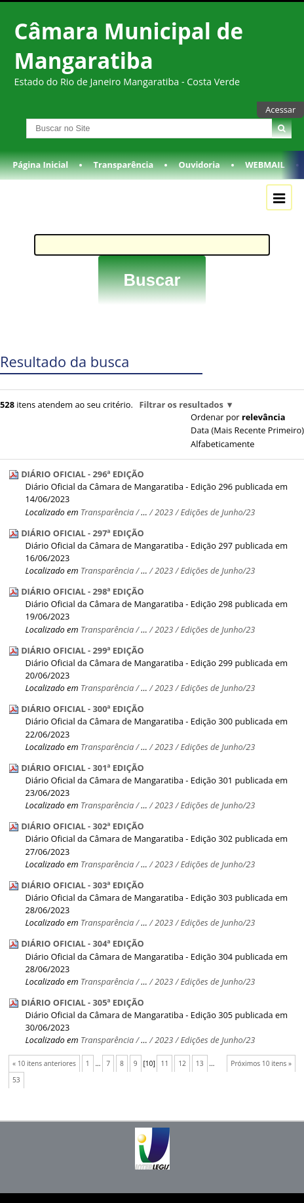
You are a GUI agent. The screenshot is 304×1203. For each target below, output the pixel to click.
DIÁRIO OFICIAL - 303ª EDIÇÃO (82, 885)
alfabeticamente (222, 444)
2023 (164, 512)
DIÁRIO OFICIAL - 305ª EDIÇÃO (82, 1002)
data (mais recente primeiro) (247, 430)
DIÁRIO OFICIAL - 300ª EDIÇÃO (82, 709)
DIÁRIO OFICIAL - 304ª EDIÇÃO (82, 943)
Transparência (124, 164)
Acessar (280, 109)
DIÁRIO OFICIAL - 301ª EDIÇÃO (82, 768)
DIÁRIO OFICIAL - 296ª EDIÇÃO (82, 474)
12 (182, 1063)
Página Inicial (40, 164)
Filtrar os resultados (181, 404)
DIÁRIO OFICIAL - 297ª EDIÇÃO (82, 533)
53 (16, 1079)
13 (200, 1063)
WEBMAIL (265, 164)
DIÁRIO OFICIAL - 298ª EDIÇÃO (82, 591)
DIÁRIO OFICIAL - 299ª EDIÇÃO (82, 650)
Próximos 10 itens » (261, 1063)
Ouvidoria (199, 164)
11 (165, 1063)
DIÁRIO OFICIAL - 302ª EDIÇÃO (82, 826)
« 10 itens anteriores (44, 1063)
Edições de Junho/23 (218, 512)
